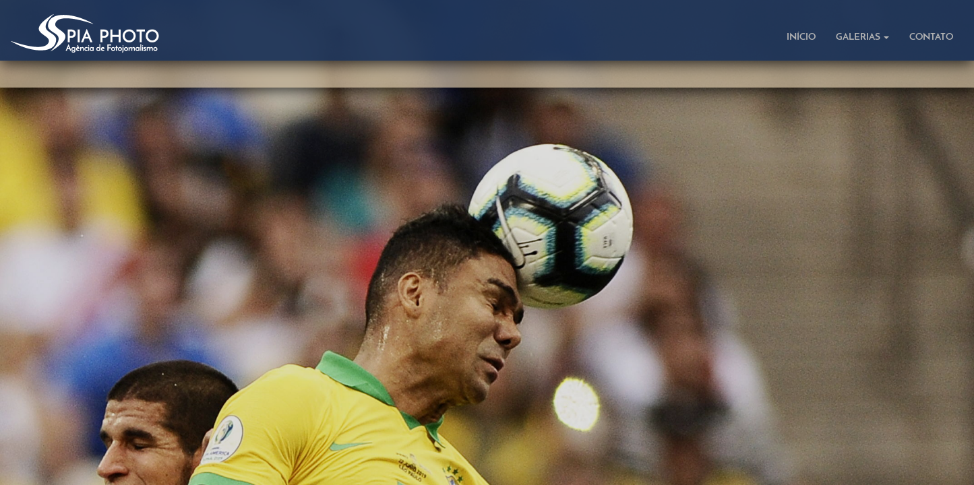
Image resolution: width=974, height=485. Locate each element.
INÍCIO (801, 37)
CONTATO (931, 37)
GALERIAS (862, 37)
